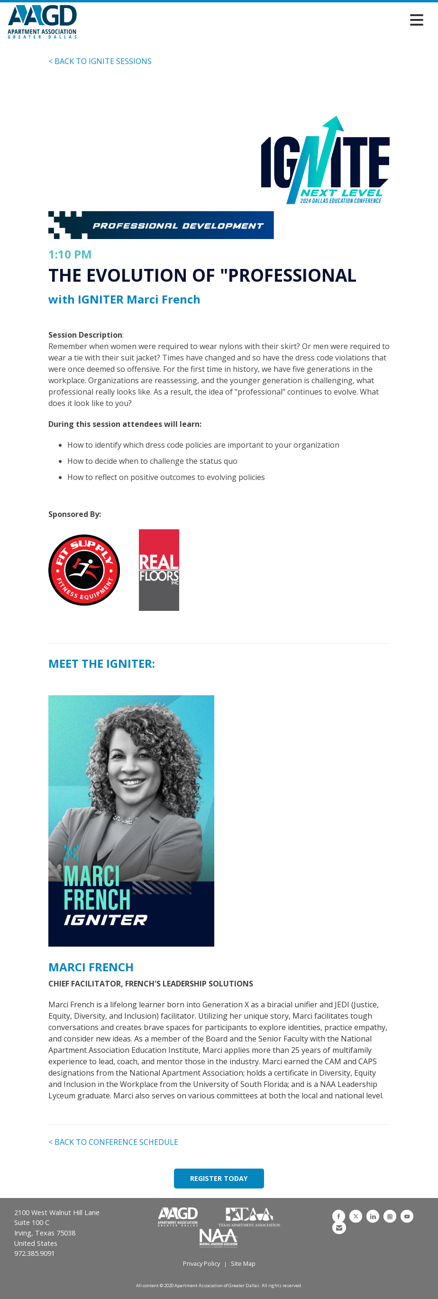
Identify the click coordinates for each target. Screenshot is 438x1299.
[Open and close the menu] (253, 20)
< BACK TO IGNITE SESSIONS (100, 61)
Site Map (243, 1263)
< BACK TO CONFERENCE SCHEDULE (113, 1142)
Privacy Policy (201, 1263)
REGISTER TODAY (219, 1178)
